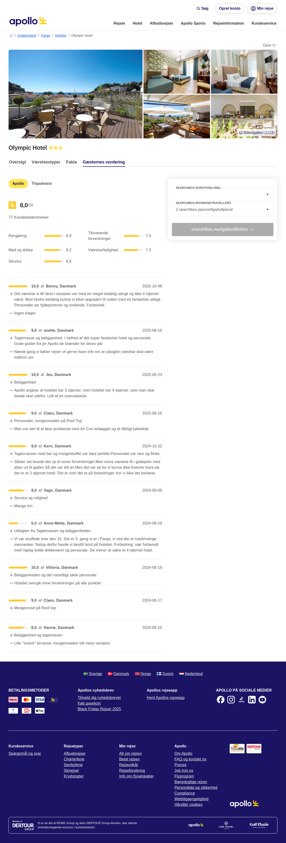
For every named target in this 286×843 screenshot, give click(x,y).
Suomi (165, 674)
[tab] (19, 163)
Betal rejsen (129, 759)
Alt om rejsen (130, 753)
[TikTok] (241, 699)
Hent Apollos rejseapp (166, 698)
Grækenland (27, 35)
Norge (143, 674)
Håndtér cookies (188, 805)
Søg (202, 8)
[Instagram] (231, 699)
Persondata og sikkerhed (196, 788)
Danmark (118, 674)
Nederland (191, 674)
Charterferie (74, 759)
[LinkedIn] (252, 699)
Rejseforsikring (132, 770)
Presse (180, 765)
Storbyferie (73, 765)
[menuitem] (119, 23)
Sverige (92, 674)
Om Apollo (183, 753)
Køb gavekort (89, 703)
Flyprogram (184, 776)
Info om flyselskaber (136, 776)
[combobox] (222, 194)
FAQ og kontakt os (190, 759)
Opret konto (230, 8)
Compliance (184, 793)
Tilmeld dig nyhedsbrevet (99, 698)
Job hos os (183, 770)
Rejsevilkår (128, 765)
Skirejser (71, 770)
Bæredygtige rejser (190, 782)
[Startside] (28, 21)
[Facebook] (220, 699)
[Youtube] (262, 699)
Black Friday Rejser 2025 (99, 709)
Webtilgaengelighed (191, 799)
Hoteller (61, 35)
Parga (45, 35)
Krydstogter (74, 776)
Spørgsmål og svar (25, 753)
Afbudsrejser (75, 753)
